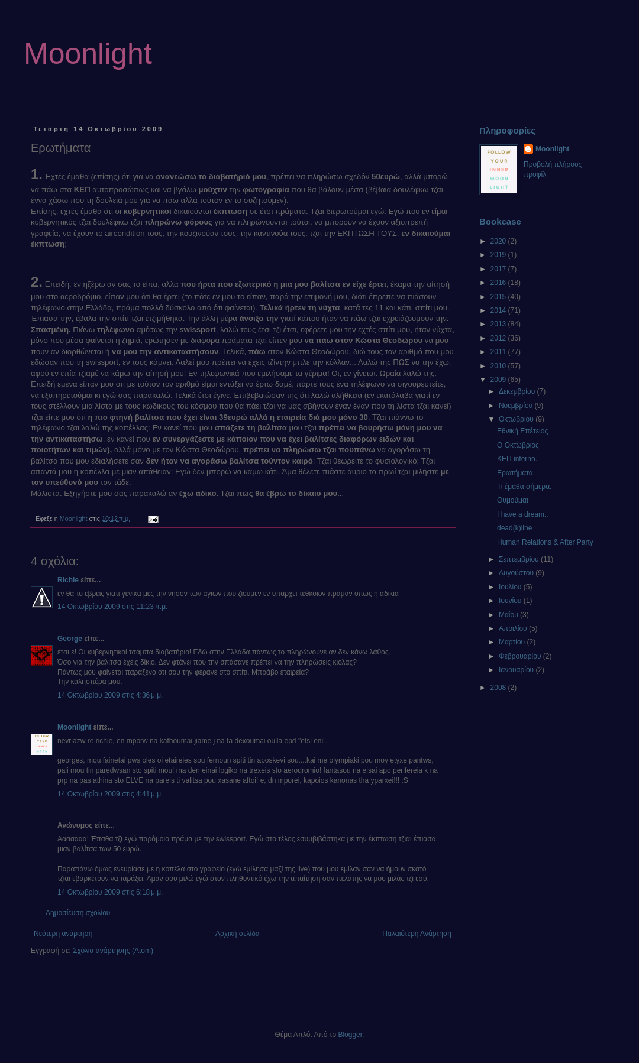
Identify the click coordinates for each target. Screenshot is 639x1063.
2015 (499, 297)
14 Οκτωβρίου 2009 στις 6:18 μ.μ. (110, 892)
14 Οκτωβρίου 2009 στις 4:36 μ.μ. (110, 695)
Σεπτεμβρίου (520, 559)
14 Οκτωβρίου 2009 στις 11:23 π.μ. (112, 606)
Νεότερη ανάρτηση (63, 933)
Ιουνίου (511, 601)
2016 (499, 282)
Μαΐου (509, 615)
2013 (499, 324)
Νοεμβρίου (517, 405)
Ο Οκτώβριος (518, 445)
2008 (499, 687)
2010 (499, 366)
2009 (499, 379)
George (69, 638)
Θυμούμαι (512, 500)
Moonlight (88, 53)
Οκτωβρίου (517, 419)
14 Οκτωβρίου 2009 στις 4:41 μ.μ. (110, 794)
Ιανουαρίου (517, 670)
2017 (499, 269)
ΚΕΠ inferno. (517, 459)
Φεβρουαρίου (521, 656)
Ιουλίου (511, 587)
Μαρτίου (513, 642)
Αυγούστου (517, 573)
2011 (499, 352)
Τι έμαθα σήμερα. (524, 486)
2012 (499, 338)
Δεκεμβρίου (518, 391)
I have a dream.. (522, 514)
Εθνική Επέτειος (522, 431)
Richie (68, 580)
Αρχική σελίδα (237, 933)
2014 (499, 310)
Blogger (350, 1034)
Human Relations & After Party (545, 542)
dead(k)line (514, 528)
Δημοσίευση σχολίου (78, 913)
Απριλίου (514, 628)
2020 (499, 241)
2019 (499, 255)
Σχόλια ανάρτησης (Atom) (113, 951)
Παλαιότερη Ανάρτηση (416, 933)
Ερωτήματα (515, 473)
